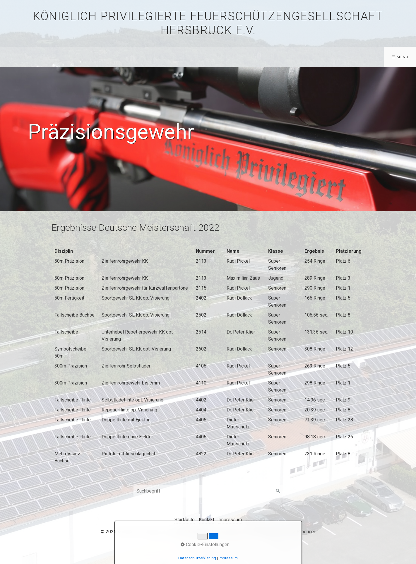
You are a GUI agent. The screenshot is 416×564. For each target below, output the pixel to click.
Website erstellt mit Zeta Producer (279, 531)
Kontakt (206, 519)
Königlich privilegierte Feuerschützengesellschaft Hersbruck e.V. (208, 23)
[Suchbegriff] (208, 491)
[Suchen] (278, 491)
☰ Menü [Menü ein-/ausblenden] (400, 57)
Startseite (184, 519)
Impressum (230, 519)
